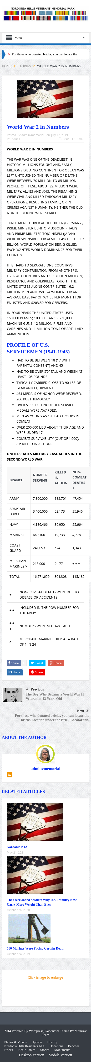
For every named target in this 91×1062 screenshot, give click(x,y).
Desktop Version (31, 1055)
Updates (36, 1042)
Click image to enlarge (45, 977)
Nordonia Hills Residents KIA (24, 1046)
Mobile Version (60, 1055)
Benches (73, 1046)
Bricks (8, 1050)
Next (83, 710)
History (52, 1042)
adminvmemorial (32, 135)
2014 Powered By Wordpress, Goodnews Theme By (39, 1031)
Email (78, 139)
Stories (15, 139)
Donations (56, 1046)
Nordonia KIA (17, 847)
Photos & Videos (15, 1042)
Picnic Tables (26, 1050)
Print (64, 139)
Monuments (62, 1050)
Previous (35, 689)
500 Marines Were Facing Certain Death (36, 948)
